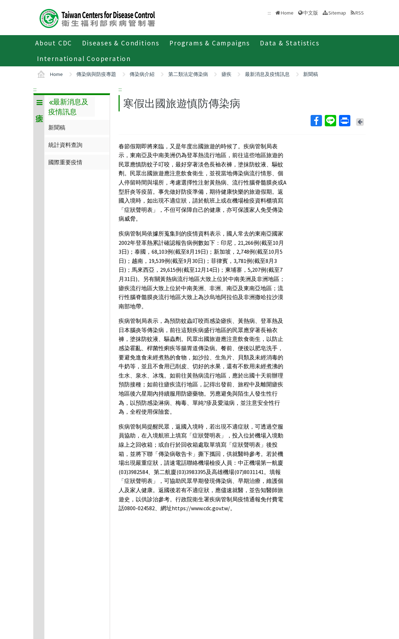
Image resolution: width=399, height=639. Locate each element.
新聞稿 (310, 74)
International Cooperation (84, 58)
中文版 (310, 13)
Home (287, 13)
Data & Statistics (289, 43)
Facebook (316, 120)
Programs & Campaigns (209, 43)
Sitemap (337, 13)
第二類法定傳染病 (188, 74)
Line (330, 120)
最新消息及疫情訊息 (267, 74)
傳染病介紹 (142, 74)
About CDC (53, 43)
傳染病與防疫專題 (96, 74)
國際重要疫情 (65, 162)
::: (35, 89)
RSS (359, 13)
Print (344, 120)
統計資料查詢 (65, 144)
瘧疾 (226, 74)
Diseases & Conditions (120, 43)
